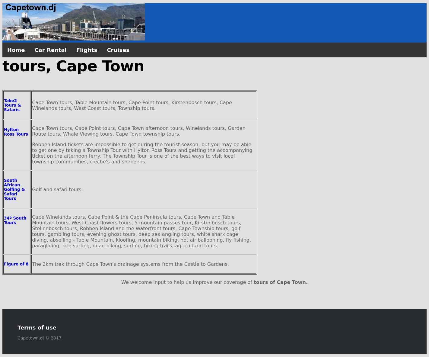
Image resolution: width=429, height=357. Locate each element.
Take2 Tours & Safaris (12, 105)
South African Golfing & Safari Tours (14, 189)
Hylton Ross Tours (16, 132)
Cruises (118, 50)
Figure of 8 (16, 264)
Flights (86, 50)
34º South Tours (15, 220)
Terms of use (36, 327)
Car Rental (50, 50)
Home (16, 50)
